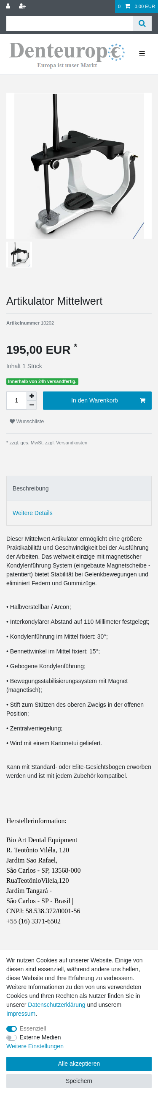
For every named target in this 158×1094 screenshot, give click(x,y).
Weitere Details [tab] (33, 513)
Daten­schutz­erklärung (56, 1004)
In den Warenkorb (108, 401)
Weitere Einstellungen (35, 1046)
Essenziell (33, 1028)
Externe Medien (40, 1037)
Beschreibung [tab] (31, 488)
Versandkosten (71, 442)
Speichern (79, 1080)
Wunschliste (27, 421)
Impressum (20, 1013)
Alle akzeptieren (79, 1063)
